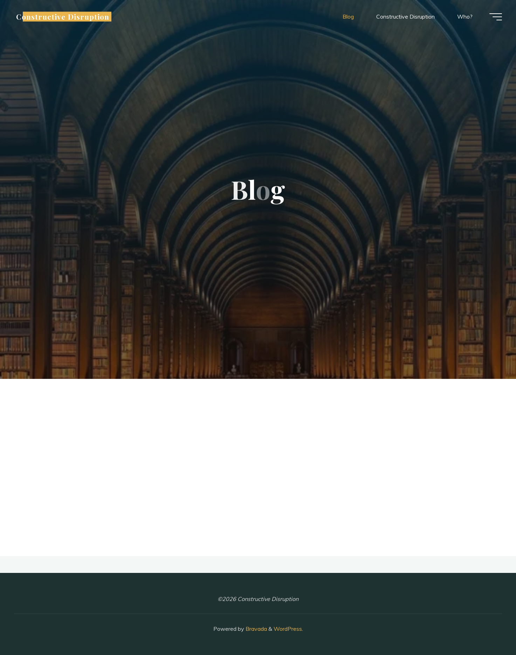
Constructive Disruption (62, 16)
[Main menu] (495, 16)
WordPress (288, 628)
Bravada (255, 628)
